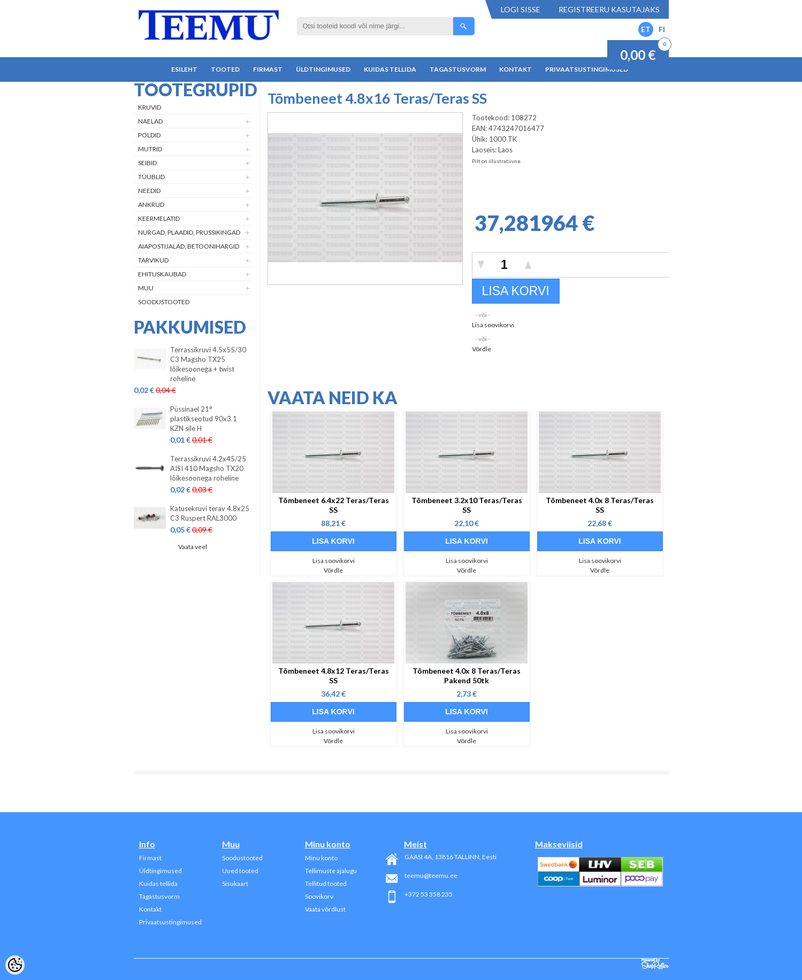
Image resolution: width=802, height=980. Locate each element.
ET (646, 29)
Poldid (149, 135)
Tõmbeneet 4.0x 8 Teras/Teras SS (600, 505)
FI (662, 29)
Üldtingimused (323, 69)
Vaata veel (192, 547)
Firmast (267, 69)
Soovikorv (319, 896)
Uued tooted (240, 871)
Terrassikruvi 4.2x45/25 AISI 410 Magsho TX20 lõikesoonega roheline (208, 468)
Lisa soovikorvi (493, 325)
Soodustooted (163, 302)
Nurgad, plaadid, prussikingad (189, 232)
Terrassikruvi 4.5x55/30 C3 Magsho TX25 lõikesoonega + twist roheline (208, 364)
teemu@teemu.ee (430, 875)
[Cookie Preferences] (15, 965)
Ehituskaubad (162, 274)
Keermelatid (159, 218)
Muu (146, 288)
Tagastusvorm (458, 69)
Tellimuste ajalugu (331, 871)
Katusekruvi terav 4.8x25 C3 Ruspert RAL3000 (209, 513)
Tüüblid (151, 177)
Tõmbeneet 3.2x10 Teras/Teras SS (466, 505)
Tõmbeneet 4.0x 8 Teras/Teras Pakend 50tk (467, 675)
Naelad (150, 121)
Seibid (147, 163)
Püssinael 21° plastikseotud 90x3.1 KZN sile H (203, 419)
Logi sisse (520, 9)
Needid (149, 191)
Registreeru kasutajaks (609, 9)
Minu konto (321, 858)
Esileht (184, 69)
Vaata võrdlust (325, 909)
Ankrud (151, 204)
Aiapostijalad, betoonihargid (188, 246)
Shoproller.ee (655, 964)
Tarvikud (153, 260)
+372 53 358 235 (428, 894)
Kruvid (149, 107)
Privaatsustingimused (586, 69)
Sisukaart (235, 883)
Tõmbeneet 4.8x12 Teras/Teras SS (333, 675)
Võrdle (481, 349)
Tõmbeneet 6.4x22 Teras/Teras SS (333, 505)
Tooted (225, 69)
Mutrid (150, 149)
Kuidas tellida (390, 69)
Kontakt (515, 69)
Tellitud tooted (326, 883)
